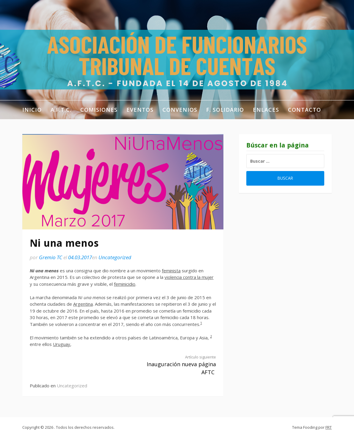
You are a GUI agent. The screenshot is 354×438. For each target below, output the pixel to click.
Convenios (179, 109)
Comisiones (99, 109)
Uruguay (61, 344)
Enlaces (266, 109)
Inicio (32, 109)
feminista (171, 271)
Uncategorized (114, 257)
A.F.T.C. (61, 109)
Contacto (304, 109)
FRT (328, 427)
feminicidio (124, 284)
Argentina (83, 304)
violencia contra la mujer (189, 277)
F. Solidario (225, 109)
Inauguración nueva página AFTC (174, 365)
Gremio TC (50, 257)
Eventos (139, 109)
